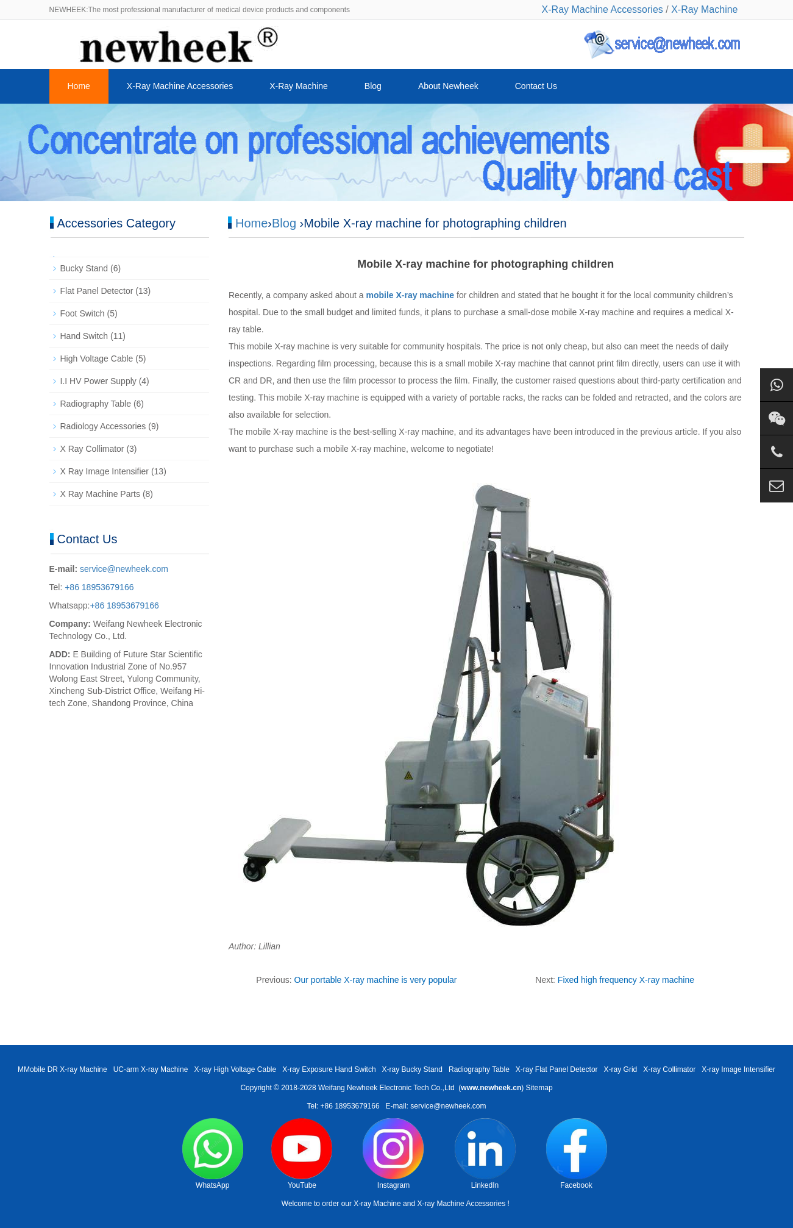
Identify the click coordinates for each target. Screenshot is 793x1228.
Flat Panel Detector (96, 291)
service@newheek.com (124, 569)
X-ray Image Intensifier (738, 1069)
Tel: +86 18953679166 (343, 1106)
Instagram (393, 1154)
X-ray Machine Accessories (461, 1203)
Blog (373, 86)
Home (79, 86)
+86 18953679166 (97, 587)
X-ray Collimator (669, 1069)
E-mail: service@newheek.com (436, 1106)
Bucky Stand (84, 268)
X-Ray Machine (704, 9)
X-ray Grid (621, 1069)
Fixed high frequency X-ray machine (626, 980)
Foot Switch (82, 313)
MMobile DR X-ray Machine (62, 1069)
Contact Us (536, 86)
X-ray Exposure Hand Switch (328, 1069)
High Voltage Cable (96, 358)
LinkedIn (485, 1154)
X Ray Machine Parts (100, 494)
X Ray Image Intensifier (104, 471)
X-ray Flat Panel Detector (557, 1069)
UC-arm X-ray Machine (150, 1069)
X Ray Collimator (92, 449)
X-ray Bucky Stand (412, 1069)
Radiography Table (96, 404)
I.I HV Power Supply (98, 381)
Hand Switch (84, 336)
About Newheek (448, 86)
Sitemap (539, 1087)
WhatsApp (212, 1154)
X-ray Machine (377, 1203)
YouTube (301, 1154)
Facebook (576, 1154)
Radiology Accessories (103, 426)
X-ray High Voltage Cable (235, 1069)
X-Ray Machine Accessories (602, 9)
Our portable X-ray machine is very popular (375, 980)
